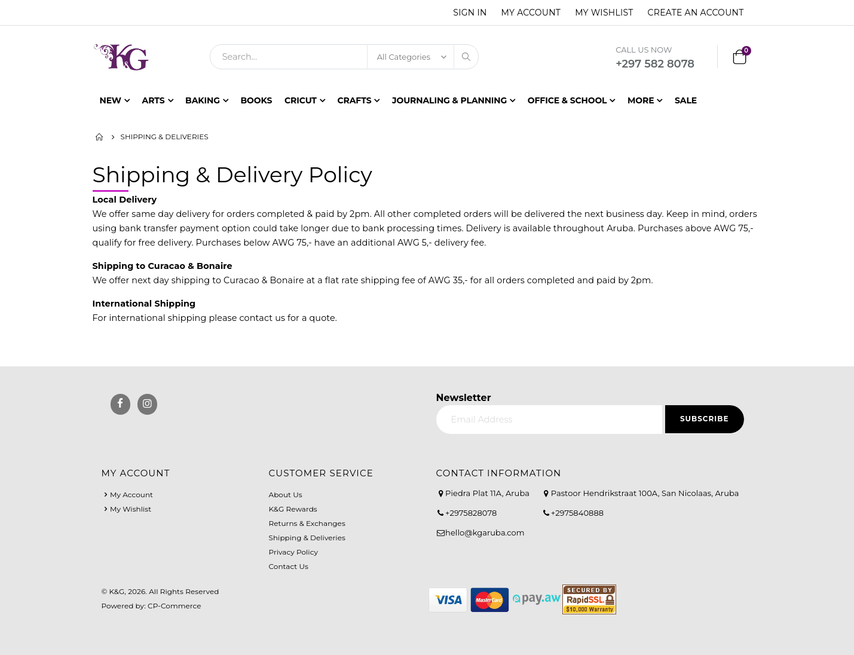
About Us (285, 494)
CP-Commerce (174, 605)
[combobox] (344, 57)
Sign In (469, 12)
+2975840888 (577, 513)
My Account (531, 12)
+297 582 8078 (655, 64)
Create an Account (696, 12)
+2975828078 (471, 513)
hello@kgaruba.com (485, 532)
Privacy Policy (293, 551)
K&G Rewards (293, 508)
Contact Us (288, 566)
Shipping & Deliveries (307, 537)
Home (100, 137)
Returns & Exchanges (307, 523)
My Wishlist (604, 12)
